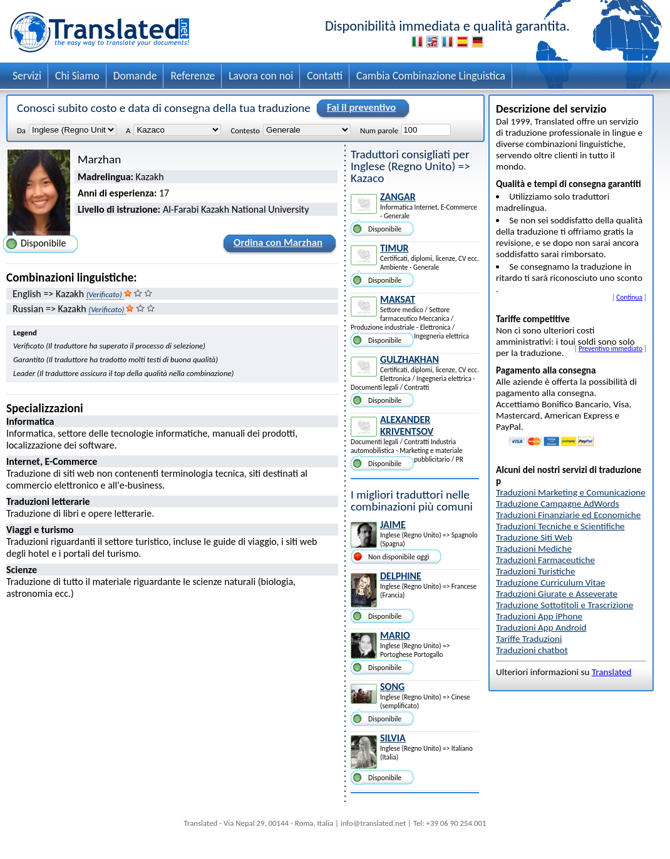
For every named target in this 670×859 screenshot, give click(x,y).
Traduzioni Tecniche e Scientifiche (560, 526)
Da (21, 130)
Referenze (192, 76)
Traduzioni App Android (541, 627)
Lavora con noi (261, 76)
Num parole (379, 130)
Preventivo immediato (610, 348)
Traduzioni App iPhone (539, 616)
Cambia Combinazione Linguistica (430, 76)
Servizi (27, 76)
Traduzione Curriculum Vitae (551, 582)
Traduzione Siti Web (534, 537)
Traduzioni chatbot (532, 650)
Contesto (244, 130)
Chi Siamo (77, 76)
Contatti (325, 76)
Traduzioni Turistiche (535, 571)
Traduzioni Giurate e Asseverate (556, 593)
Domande (135, 76)
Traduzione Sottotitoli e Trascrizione (564, 605)
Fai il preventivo (359, 108)
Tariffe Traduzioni (529, 638)
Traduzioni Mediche (534, 548)
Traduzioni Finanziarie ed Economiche (568, 515)
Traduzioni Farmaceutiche (545, 560)
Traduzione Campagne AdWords (557, 503)
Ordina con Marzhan (276, 244)
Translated (612, 672)
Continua (629, 297)
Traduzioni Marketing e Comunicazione (571, 492)
